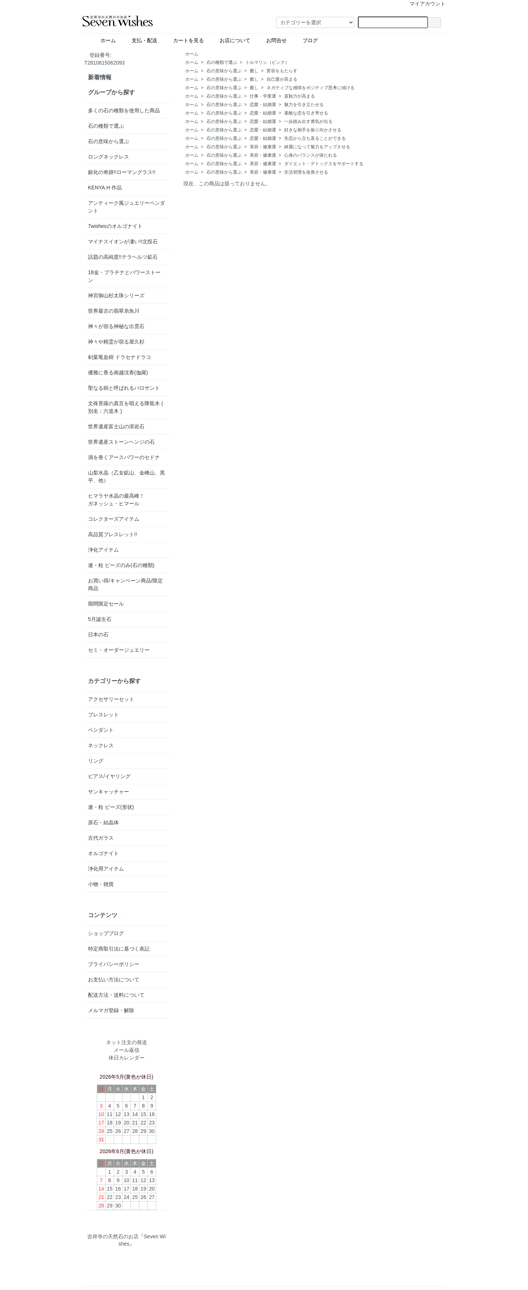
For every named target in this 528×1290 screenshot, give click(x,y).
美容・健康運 (263, 146)
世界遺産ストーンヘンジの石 (121, 442)
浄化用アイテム (106, 869)
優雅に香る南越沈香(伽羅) (118, 372)
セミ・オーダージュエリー (119, 650)
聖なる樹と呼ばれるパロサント (124, 388)
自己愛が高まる (282, 79)
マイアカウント (423, 4)
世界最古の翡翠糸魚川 (113, 311)
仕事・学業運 (263, 96)
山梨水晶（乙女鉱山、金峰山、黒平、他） (126, 476)
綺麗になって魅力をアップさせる (317, 146)
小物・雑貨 (101, 884)
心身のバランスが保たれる (310, 155)
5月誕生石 (99, 619)
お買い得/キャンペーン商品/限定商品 (125, 584)
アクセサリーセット (111, 699)
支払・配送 (141, 40)
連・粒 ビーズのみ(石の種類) (121, 565)
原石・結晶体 (103, 822)
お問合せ (274, 40)
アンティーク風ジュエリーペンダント (126, 207)
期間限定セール (106, 604)
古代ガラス (101, 838)
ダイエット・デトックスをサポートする (323, 163)
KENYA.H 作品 (105, 187)
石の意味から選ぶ (224, 70)
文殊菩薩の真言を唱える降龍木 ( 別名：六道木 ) (125, 407)
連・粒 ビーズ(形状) (111, 807)
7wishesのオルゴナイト (115, 226)
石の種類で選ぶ (221, 62)
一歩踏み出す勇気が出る (308, 121)
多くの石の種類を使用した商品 (124, 110)
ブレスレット (103, 714)
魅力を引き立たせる (304, 104)
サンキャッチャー (108, 792)
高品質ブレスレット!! (112, 534)
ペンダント (101, 730)
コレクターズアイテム (113, 519)
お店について (232, 40)
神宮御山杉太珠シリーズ (116, 295)
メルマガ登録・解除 (111, 1010)
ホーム (105, 40)
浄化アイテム (103, 550)
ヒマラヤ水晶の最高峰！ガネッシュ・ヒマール (116, 499)
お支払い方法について (113, 979)
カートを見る (185, 40)
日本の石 (98, 634)
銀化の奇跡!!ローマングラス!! (121, 172)
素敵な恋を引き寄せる (306, 113)
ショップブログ (106, 933)
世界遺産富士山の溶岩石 (116, 426)
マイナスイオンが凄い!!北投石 (123, 241)
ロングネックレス (108, 157)
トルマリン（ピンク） (267, 62)
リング (95, 761)
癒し (254, 70)
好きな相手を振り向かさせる (312, 129)
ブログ (323, 40)
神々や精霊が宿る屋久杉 (116, 342)
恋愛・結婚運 (263, 104)
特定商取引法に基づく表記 (119, 949)
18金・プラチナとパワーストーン (124, 276)
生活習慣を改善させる (306, 172)
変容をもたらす (282, 70)
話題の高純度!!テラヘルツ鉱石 (123, 257)
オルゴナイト (103, 853)
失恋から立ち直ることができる (315, 138)
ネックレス (101, 745)
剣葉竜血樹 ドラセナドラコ (119, 357)
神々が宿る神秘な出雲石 (116, 326)
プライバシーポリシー (113, 964)
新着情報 (99, 77)
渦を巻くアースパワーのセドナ (124, 457)
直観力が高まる (299, 96)
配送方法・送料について (116, 995)
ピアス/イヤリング (109, 776)
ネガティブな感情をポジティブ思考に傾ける (311, 87)
